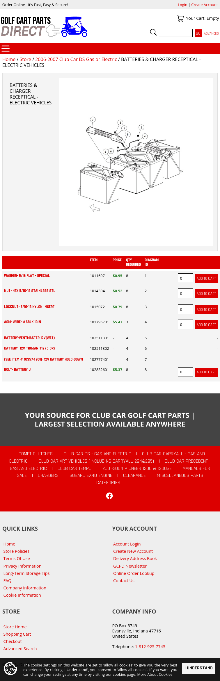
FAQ (7, 580)
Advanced (211, 33)
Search (153, 32)
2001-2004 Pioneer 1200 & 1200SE (137, 468)
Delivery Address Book (135, 558)
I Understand (198, 668)
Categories (5, 48)
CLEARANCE (134, 475)
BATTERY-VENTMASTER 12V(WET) (29, 338)
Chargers (48, 475)
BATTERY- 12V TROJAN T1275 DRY (29, 348)
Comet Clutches (36, 454)
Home (8, 59)
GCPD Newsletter (130, 566)
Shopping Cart (17, 634)
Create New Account (133, 551)
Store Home (15, 627)
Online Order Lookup (134, 573)
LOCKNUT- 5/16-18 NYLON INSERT (29, 306)
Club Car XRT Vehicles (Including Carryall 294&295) (96, 461)
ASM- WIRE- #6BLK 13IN (22, 322)
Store (25, 59)
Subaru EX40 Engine (91, 475)
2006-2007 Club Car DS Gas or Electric (76, 59)
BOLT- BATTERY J (17, 369)
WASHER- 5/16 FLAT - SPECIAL (27, 275)
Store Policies (16, 551)
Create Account (204, 4)
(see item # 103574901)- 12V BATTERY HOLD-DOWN (43, 359)
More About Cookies (154, 674)
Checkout (12, 641)
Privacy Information (22, 566)
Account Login (127, 544)
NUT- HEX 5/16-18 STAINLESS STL (29, 290)
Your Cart (180, 18)
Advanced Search (20, 648)
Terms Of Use (16, 558)
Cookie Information (22, 595)
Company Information (24, 588)
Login (182, 4)
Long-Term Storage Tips (26, 573)
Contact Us (123, 580)
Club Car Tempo (74, 468)
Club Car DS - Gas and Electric (97, 454)
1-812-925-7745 (150, 646)
